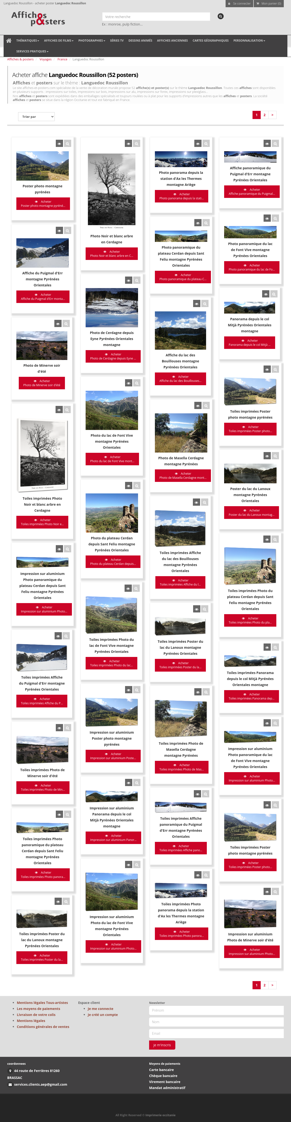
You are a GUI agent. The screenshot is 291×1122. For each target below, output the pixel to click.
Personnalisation (249, 40)
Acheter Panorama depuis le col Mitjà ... (208, 313)
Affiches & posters (20, 59)
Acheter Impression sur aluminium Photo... (44, 529)
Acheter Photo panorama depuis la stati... (154, 196)
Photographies (91, 40)
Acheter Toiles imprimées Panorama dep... (210, 597)
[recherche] (221, 16)
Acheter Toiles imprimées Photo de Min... (43, 672)
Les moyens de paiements (38, 1008)
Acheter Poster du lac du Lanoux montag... (210, 451)
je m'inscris (162, 1045)
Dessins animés (140, 40)
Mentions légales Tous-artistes (42, 1002)
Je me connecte (100, 1008)
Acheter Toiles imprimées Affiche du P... (42, 604)
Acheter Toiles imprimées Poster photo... (209, 384)
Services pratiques (32, 51)
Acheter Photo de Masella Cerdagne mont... (155, 424)
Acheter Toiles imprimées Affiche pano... (153, 720)
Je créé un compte (103, 1014)
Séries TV (117, 40)
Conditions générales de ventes (43, 1026)
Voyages (46, 59)
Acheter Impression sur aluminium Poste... (99, 648)
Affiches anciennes (172, 40)
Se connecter (239, 3)
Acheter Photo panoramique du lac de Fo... (211, 252)
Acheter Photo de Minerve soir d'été (41, 347)
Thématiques (27, 40)
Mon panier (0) (268, 3)
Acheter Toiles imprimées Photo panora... (43, 742)
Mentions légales (31, 1020)
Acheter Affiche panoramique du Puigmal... (211, 192)
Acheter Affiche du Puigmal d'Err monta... (43, 280)
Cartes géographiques (211, 40)
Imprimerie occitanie (161, 1115)
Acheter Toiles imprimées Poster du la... (153, 573)
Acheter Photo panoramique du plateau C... (155, 261)
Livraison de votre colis (36, 1014)
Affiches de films (59, 40)
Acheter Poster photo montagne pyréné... (43, 204)
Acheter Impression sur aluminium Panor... (99, 711)
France (62, 59)
